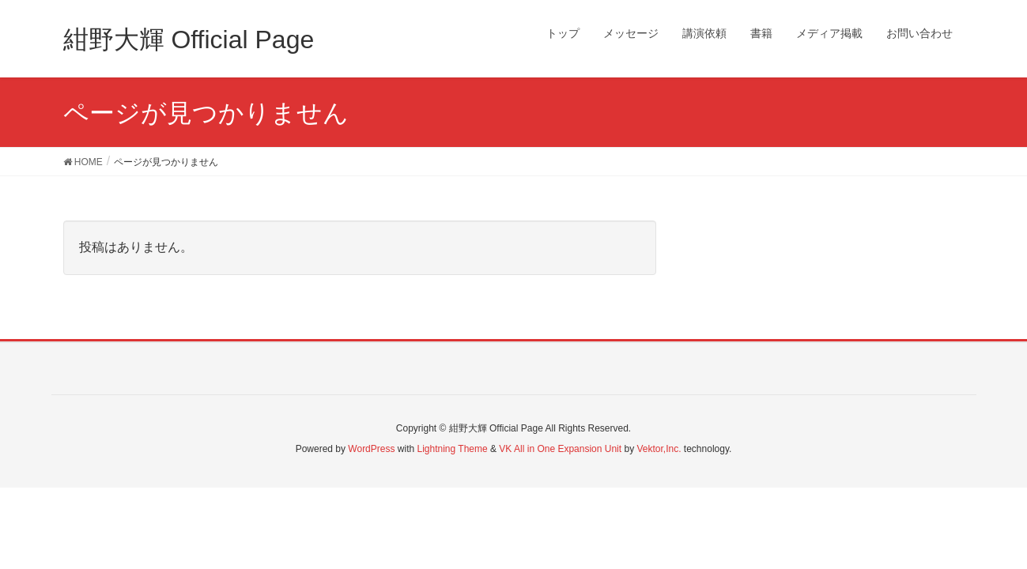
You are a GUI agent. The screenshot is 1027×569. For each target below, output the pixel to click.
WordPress (371, 448)
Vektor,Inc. (658, 448)
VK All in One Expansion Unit (560, 448)
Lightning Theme (452, 448)
